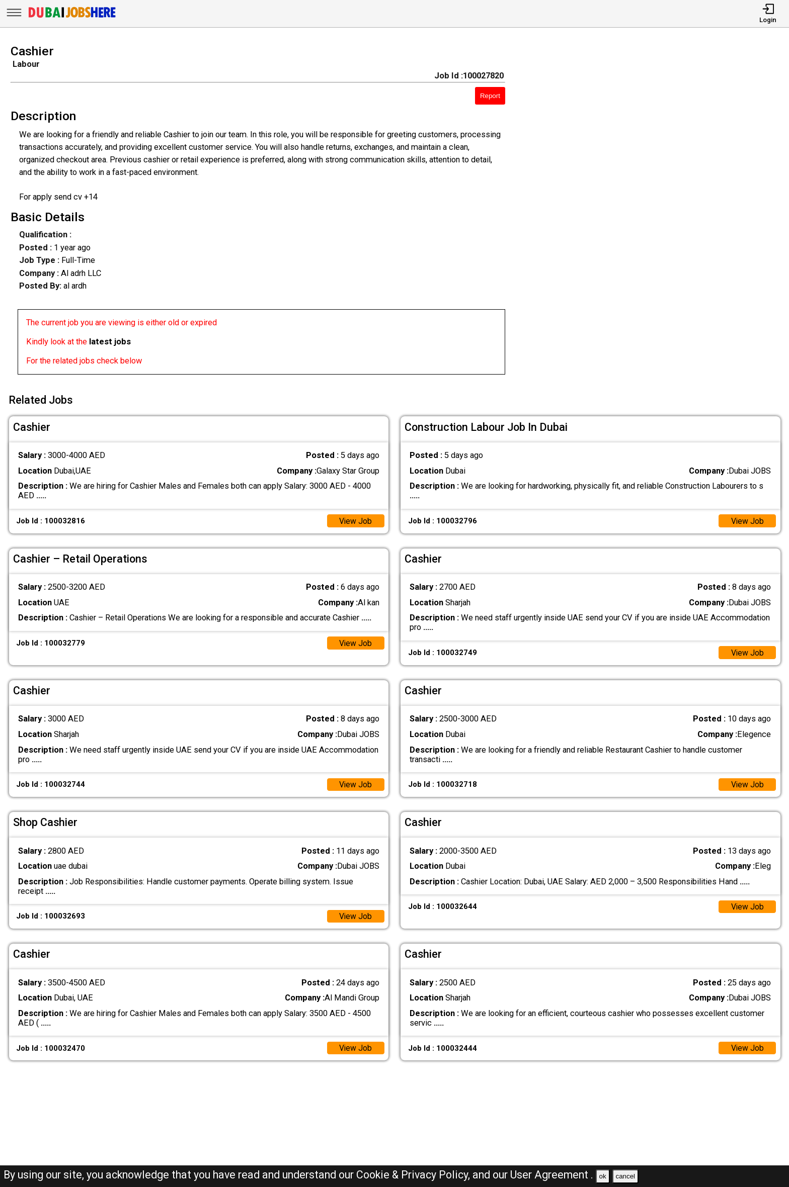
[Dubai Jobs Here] (72, 17)
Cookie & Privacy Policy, (414, 1174)
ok (602, 1176)
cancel (625, 1176)
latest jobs (110, 341)
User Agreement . (551, 1174)
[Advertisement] (657, 212)
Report (490, 96)
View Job (355, 519)
